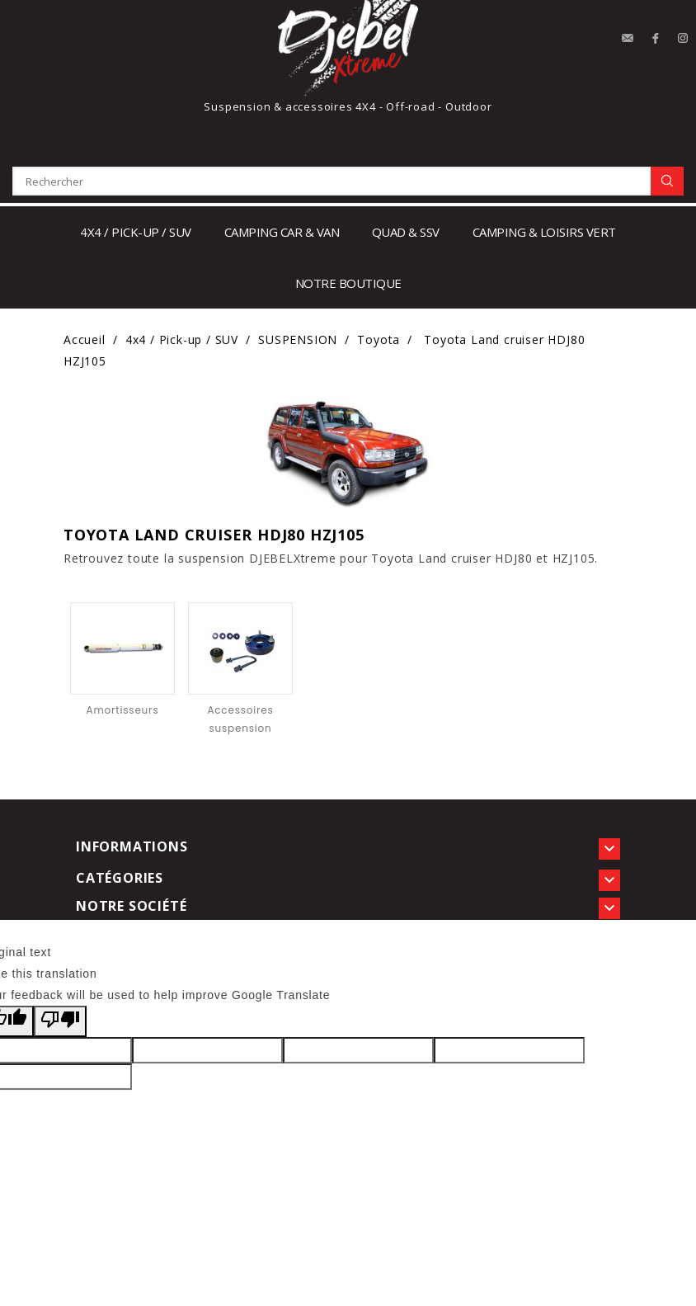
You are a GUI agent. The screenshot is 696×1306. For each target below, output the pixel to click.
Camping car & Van (282, 232)
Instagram (683, 38)
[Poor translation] (60, 1021)
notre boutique (348, 283)
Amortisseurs (123, 710)
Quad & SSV (406, 232)
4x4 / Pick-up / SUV (135, 232)
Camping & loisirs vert (544, 232)
